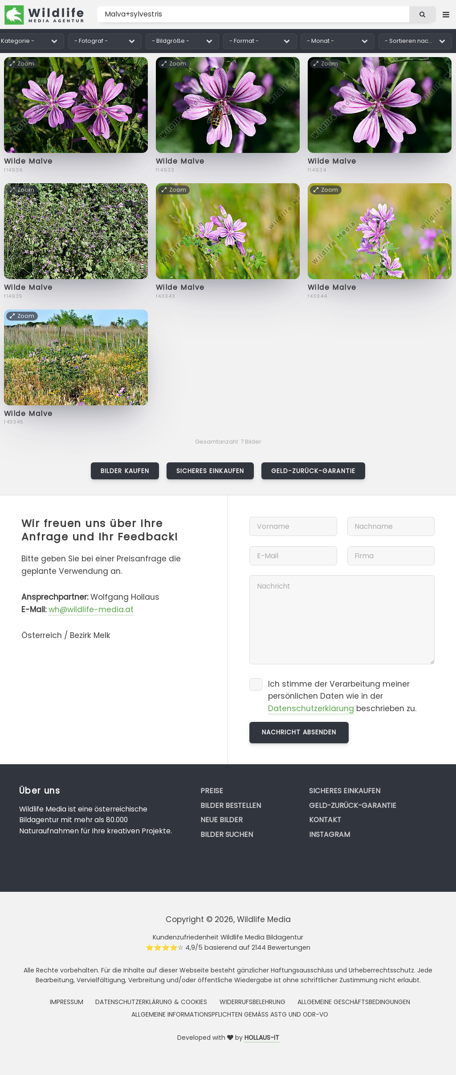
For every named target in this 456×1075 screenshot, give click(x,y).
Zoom (22, 63)
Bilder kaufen (125, 470)
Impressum (66, 1001)
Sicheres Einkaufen (210, 470)
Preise (211, 790)
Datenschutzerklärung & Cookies (151, 1001)
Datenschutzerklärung (311, 708)
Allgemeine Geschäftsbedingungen (353, 1001)
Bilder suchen (226, 834)
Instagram (329, 834)
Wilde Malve (28, 161)
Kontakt (325, 819)
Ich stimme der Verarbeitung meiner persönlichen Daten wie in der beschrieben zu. (342, 696)
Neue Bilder (221, 819)
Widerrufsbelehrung (252, 1001)
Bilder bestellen (230, 805)
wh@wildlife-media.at (91, 609)
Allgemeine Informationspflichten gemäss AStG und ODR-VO (229, 1014)
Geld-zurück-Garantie (313, 470)
